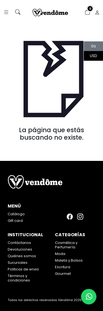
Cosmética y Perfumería (66, 245)
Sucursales (17, 262)
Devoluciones (20, 249)
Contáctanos (19, 242)
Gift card (15, 220)
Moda (60, 253)
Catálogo (16, 214)
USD (93, 56)
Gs (93, 46)
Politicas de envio (23, 269)
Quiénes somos (22, 256)
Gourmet (63, 273)
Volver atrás (51, 149)
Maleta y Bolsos (69, 260)
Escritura (62, 267)
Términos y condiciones (19, 278)
